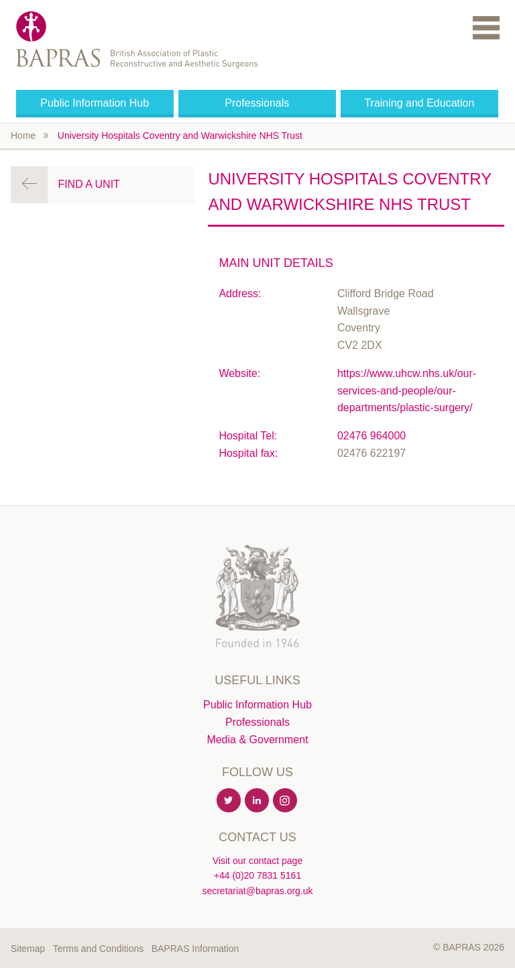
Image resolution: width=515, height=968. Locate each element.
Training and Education (419, 103)
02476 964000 (371, 435)
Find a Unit (88, 184)
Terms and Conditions (98, 948)
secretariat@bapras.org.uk (257, 890)
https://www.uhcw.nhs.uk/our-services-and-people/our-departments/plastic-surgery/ (406, 391)
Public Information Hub (94, 103)
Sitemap (28, 948)
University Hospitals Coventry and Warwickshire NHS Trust (180, 135)
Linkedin (257, 801)
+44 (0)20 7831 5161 (257, 875)
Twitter (229, 801)
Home (23, 135)
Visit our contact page (257, 860)
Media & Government (257, 739)
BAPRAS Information (195, 948)
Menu (486, 27)
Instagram (285, 801)
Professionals (257, 103)
